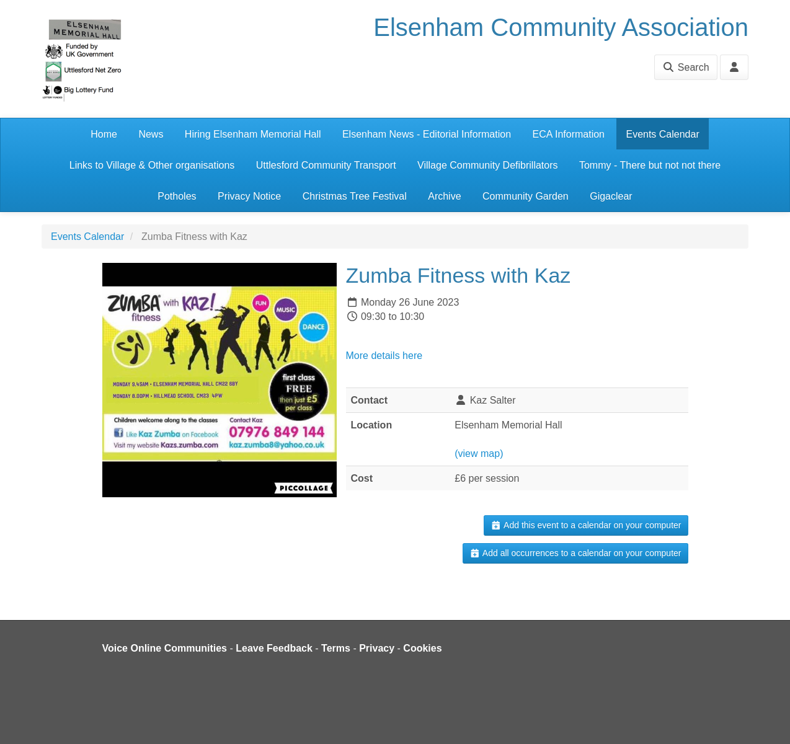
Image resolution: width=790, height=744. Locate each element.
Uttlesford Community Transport (326, 165)
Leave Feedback (274, 648)
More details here (384, 355)
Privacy (376, 648)
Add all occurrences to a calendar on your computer (575, 553)
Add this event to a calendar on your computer (585, 525)
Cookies (422, 648)
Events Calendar (662, 134)
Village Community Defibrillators (487, 165)
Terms (335, 648)
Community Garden (525, 196)
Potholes (177, 196)
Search (685, 67)
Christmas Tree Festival (355, 196)
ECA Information (569, 134)
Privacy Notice (249, 196)
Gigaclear (611, 196)
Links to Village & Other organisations (152, 165)
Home (104, 134)
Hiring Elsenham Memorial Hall (253, 134)
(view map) (479, 453)
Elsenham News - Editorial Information (426, 134)
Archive (444, 196)
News (150, 134)
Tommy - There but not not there (650, 165)
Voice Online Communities (165, 648)
